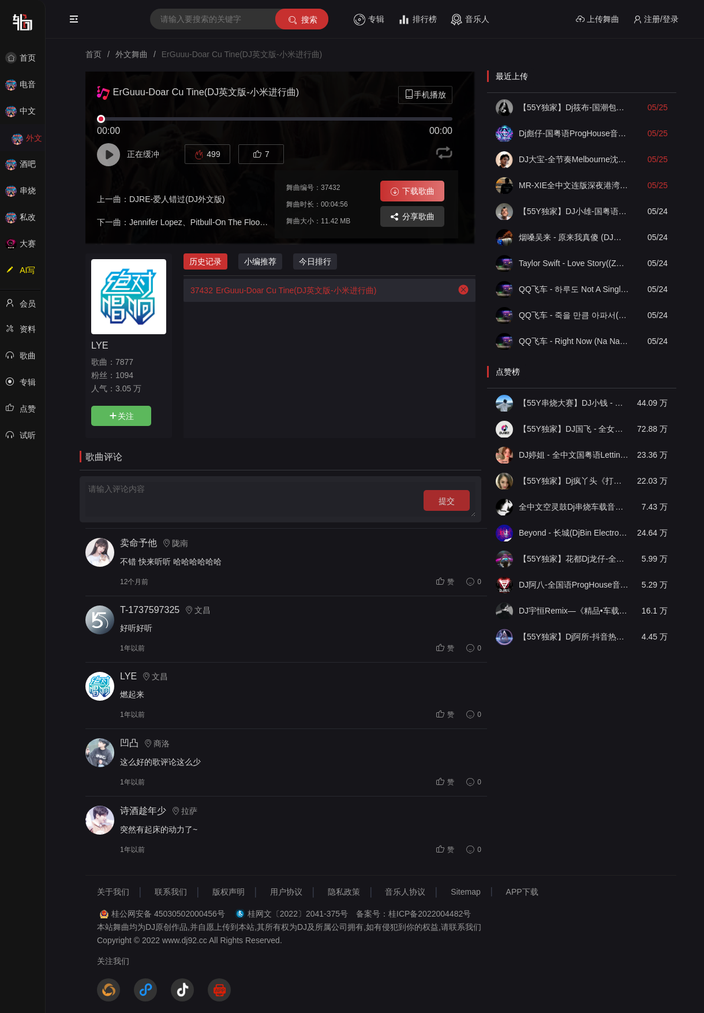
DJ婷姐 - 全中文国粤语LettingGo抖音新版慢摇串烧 (574, 454)
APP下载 (522, 891)
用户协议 (286, 891)
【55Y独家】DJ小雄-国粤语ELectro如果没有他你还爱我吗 (574, 211)
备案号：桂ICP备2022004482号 (413, 913)
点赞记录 (27, 412)
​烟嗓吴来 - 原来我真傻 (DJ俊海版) (574, 237)
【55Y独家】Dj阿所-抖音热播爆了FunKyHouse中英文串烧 (574, 636)
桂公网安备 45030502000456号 (168, 913)
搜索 (302, 20)
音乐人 (470, 19)
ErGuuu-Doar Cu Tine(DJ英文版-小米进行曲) (280, 290)
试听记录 (27, 438)
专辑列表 (27, 385)
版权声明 (228, 891)
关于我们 (113, 891)
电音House (27, 88)
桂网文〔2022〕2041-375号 (298, 913)
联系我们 (171, 891)
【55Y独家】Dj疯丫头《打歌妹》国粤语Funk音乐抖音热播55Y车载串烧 (574, 480)
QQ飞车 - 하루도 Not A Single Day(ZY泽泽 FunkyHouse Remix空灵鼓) (574, 289)
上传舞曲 (597, 19)
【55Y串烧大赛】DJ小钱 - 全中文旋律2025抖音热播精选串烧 (574, 403)
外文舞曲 (27, 141)
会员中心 (27, 307)
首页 (27, 57)
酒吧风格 (27, 167)
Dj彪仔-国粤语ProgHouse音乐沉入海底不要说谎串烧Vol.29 (574, 133)
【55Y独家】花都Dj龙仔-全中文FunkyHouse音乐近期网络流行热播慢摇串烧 (574, 558)
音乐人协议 (405, 891)
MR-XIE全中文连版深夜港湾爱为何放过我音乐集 (574, 185)
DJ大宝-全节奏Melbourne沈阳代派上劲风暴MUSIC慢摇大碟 (574, 159)
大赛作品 (27, 247)
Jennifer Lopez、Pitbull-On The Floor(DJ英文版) (215, 222)
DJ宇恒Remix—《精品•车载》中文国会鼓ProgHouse (574, 610)
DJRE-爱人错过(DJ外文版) (177, 199)
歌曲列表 (27, 359)
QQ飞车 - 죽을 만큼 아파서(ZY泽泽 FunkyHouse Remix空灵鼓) (574, 315)
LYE (99, 345)
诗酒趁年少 (143, 811)
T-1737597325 (149, 610)
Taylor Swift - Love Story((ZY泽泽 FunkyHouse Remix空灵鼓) (574, 263)
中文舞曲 (27, 114)
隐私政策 (344, 891)
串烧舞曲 (27, 194)
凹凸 (129, 743)
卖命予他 (138, 543)
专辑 (369, 19)
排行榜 (417, 19)
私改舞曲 (27, 220)
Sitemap (465, 891)
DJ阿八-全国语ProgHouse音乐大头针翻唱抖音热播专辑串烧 (574, 584)
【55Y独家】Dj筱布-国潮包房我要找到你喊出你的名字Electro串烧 (574, 107)
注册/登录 (656, 19)
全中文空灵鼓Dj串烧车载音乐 (574, 506)
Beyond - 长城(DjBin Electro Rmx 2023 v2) (574, 532)
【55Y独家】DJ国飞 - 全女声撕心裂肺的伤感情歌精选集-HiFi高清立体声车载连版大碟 (574, 428)
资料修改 (27, 332)
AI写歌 (27, 273)
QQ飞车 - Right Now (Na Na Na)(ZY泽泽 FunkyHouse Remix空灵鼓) (574, 341)
